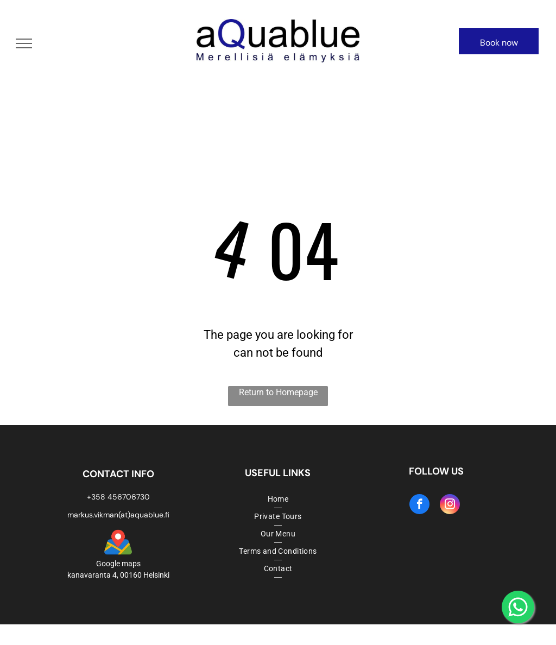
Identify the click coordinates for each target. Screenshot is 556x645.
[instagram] (450, 505)
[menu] (24, 43)
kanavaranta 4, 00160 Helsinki (118, 575)
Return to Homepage (278, 392)
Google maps (118, 563)
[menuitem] (277, 499)
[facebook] (419, 505)
